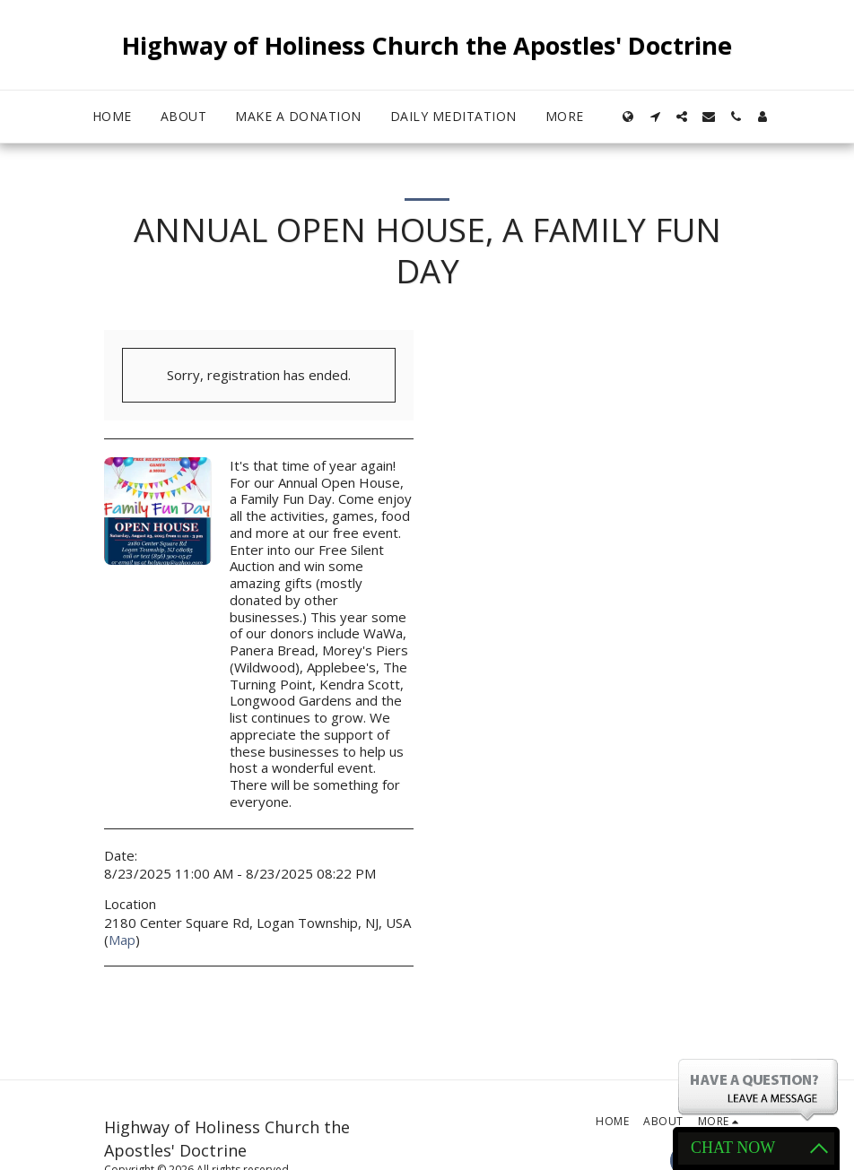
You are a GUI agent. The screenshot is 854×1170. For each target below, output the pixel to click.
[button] (654, 116)
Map (122, 940)
